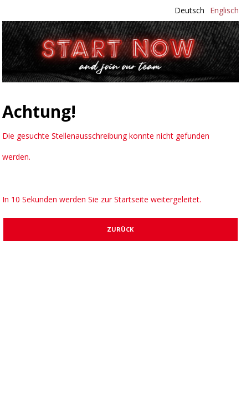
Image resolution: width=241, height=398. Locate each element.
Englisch (224, 10)
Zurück (120, 229)
